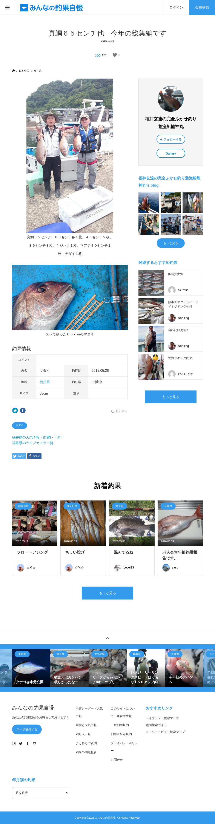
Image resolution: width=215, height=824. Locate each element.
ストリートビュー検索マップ (165, 732)
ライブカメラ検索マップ (162, 718)
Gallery (171, 153)
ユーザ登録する (26, 729)
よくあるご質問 (86, 743)
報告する (122, 411)
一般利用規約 (120, 725)
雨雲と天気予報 (86, 725)
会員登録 (202, 7)
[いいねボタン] (115, 55)
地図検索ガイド (156, 725)
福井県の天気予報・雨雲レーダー (38, 437)
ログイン (176, 7)
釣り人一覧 (83, 734)
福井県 (45, 382)
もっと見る (170, 243)
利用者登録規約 (121, 734)
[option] (31, 668)
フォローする (173, 139)
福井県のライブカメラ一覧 (32, 443)
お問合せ (117, 759)
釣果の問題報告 (86, 752)
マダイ (19, 425)
